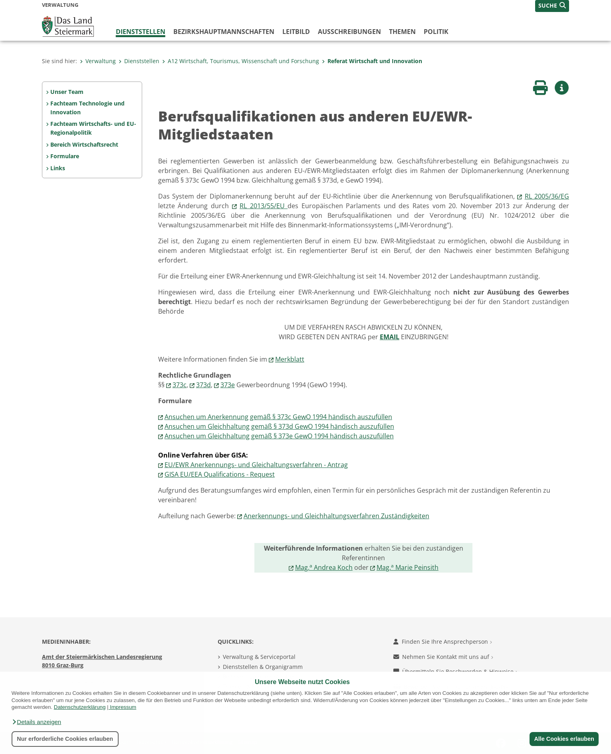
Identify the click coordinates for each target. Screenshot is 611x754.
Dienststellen (140, 31)
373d (203, 384)
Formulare (64, 156)
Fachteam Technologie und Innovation (87, 107)
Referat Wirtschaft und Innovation (372, 61)
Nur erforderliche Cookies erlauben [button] (65, 739)
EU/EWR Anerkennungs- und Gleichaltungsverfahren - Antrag (256, 464)
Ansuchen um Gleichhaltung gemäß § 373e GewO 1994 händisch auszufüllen (279, 436)
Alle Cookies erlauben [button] (564, 739)
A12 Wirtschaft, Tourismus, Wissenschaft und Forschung (240, 61)
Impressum (123, 707)
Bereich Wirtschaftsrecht (84, 144)
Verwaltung (98, 61)
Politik (436, 31)
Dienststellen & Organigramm (263, 666)
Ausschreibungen (349, 31)
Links (57, 168)
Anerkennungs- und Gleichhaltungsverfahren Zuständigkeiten (336, 515)
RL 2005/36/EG (547, 196)
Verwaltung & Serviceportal (259, 656)
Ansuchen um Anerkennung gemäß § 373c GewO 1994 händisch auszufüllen (278, 416)
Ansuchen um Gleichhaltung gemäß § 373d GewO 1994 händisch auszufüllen (279, 426)
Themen (402, 31)
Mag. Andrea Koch (324, 567)
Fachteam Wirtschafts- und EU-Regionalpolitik (93, 128)
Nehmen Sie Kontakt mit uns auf (443, 656)
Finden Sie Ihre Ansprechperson (442, 641)
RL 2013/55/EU (264, 205)
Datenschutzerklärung (80, 707)
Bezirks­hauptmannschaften (223, 31)
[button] (36, 722)
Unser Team (66, 91)
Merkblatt (289, 359)
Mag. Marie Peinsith (407, 567)
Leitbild (296, 31)
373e (227, 384)
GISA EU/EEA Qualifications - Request (220, 474)
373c (179, 384)
